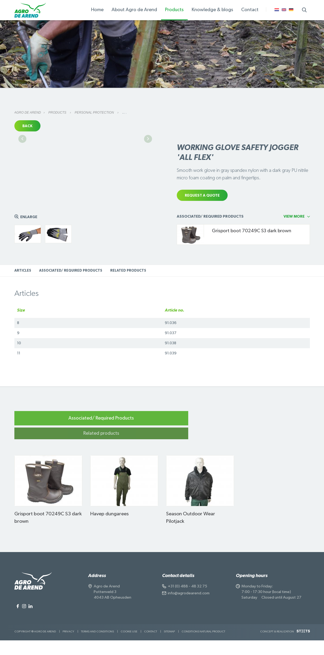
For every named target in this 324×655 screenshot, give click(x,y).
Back (27, 126)
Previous (22, 186)
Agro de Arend (27, 112)
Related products (128, 299)
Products (57, 112)
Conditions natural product (203, 646)
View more (294, 245)
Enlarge (28, 245)
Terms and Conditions (97, 646)
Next (148, 186)
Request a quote (202, 195)
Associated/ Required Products (70, 299)
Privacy (68, 646)
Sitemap (169, 646)
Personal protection (94, 112)
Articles (22, 299)
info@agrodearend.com (189, 608)
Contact (150, 646)
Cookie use (129, 646)
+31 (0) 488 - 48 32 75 (187, 601)
